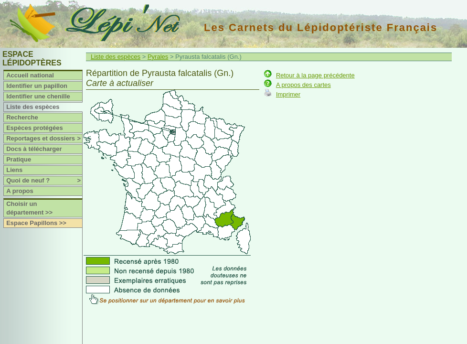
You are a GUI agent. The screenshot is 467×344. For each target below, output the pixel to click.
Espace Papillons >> (36, 222)
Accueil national (30, 75)
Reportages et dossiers (44, 138)
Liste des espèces (32, 106)
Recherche (22, 117)
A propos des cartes (303, 84)
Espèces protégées (34, 127)
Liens (14, 169)
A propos (19, 190)
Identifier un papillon (36, 85)
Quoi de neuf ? (44, 180)
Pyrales (158, 56)
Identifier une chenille (38, 96)
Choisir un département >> (29, 208)
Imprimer (288, 94)
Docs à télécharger (34, 148)
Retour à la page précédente (315, 75)
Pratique (18, 159)
